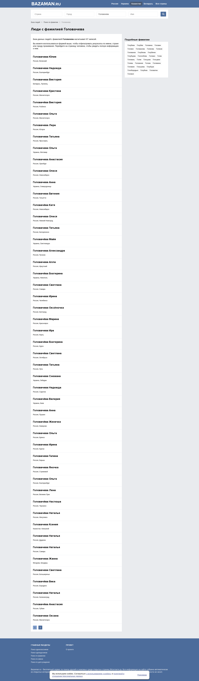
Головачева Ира (43, 330)
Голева (130, 63)
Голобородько (133, 70)
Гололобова (142, 56)
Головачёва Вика (44, 581)
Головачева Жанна (45, 558)
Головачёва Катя (44, 205)
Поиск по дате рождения (40, 662)
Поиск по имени (37, 659)
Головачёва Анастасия (48, 604)
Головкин (131, 67)
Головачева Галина (45, 456)
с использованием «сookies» (98, 674)
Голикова (150, 49)
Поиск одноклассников (39, 649)
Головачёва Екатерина (48, 273)
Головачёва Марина (46, 319)
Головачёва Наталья (46, 513)
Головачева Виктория (47, 79)
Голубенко (152, 52)
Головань (131, 60)
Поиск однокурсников (39, 653)
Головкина (157, 63)
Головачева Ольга (45, 113)
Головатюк (154, 70)
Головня (131, 74)
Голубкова (142, 52)
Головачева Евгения (46, 193)
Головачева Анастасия (48, 159)
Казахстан (136, 4)
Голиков (159, 49)
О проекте (70, 649)
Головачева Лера (44, 125)
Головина (148, 45)
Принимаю (142, 675)
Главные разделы (40, 645)
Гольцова (147, 60)
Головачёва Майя (44, 239)
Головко (131, 49)
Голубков (143, 70)
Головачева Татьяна (46, 136)
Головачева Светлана (47, 285)
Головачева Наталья (46, 536)
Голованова (140, 49)
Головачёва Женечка (47, 421)
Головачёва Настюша (47, 501)
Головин (158, 45)
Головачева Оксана (45, 615)
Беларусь (148, 4)
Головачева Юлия (44, 56)
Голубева (131, 45)
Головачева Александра (49, 250)
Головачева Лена (44, 490)
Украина (125, 4)
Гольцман (156, 60)
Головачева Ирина (45, 296)
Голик (159, 56)
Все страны (161, 4)
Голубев (140, 45)
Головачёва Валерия (46, 399)
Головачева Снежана (47, 376)
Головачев (139, 63)
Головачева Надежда (47, 68)
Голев (139, 60)
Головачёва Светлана (47, 353)
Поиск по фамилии (51, 22)
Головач (152, 56)
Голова (148, 63)
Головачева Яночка (45, 467)
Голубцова (132, 56)
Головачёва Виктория (47, 102)
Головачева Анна (44, 182)
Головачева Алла (44, 262)
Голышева (141, 67)
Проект (69, 645)
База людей (35, 22)
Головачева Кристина (47, 91)
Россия (114, 4)
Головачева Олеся (45, 170)
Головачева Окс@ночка (48, 307)
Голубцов (150, 67)
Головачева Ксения (45, 524)
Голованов (132, 52)
